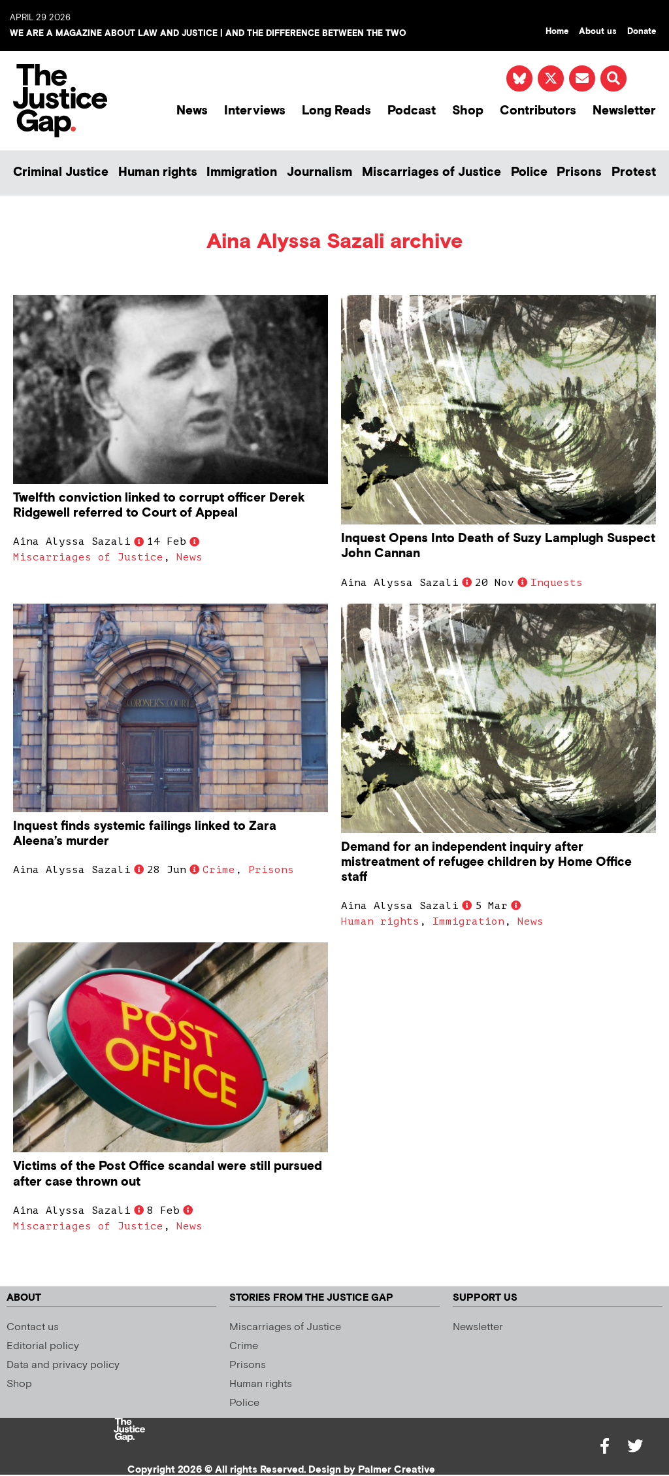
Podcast (411, 111)
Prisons (579, 172)
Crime (219, 870)
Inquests (556, 583)
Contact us (33, 1327)
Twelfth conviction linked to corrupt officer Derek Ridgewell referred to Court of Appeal (159, 505)
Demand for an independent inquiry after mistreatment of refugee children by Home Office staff (486, 862)
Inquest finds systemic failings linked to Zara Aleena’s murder (144, 834)
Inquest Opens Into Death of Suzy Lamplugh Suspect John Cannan (498, 546)
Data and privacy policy (63, 1365)
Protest (634, 172)
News (192, 111)
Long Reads (336, 111)
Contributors (538, 111)
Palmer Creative (396, 1470)
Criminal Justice (60, 172)
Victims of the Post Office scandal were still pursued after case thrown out (167, 1174)
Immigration (241, 172)
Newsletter (624, 111)
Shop (467, 111)
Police (529, 172)
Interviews (255, 111)
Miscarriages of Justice (431, 172)
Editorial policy (43, 1346)
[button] (613, 78)
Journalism (319, 172)
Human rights (157, 172)
